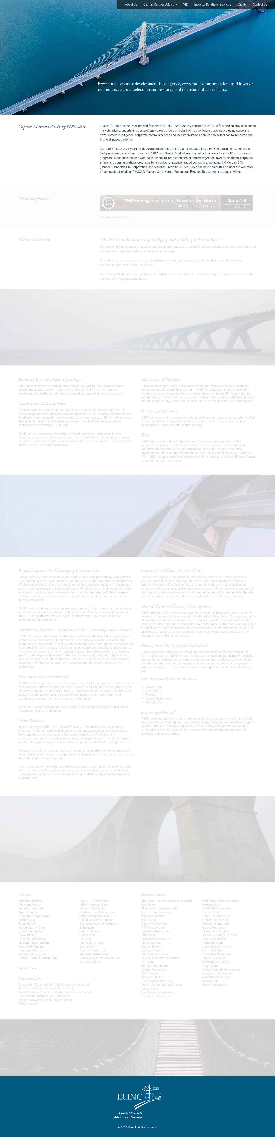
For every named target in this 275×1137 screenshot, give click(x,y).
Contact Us (260, 4)
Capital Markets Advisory (160, 4)
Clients (242, 4)
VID (185, 4)
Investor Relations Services (212, 4)
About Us (131, 4)
